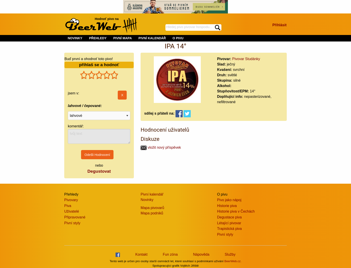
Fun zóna (170, 254)
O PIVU (178, 38)
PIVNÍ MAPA (122, 38)
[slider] (99, 75)
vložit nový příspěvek (161, 147)
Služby (230, 254)
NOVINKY (75, 38)
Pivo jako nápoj (229, 200)
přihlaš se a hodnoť (99, 64)
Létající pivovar (229, 223)
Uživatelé (71, 211)
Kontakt (141, 254)
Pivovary (71, 200)
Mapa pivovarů (152, 208)
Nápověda (201, 254)
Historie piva (227, 206)
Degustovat (99, 171)
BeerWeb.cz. (232, 261)
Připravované (74, 217)
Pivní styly (72, 223)
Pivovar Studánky (246, 59)
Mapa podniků (152, 213)
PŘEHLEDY (98, 38)
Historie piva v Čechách (236, 211)
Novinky (147, 200)
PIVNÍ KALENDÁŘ (152, 38)
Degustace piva (229, 217)
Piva (67, 206)
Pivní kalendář (152, 194)
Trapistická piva (229, 229)
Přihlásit (279, 25)
